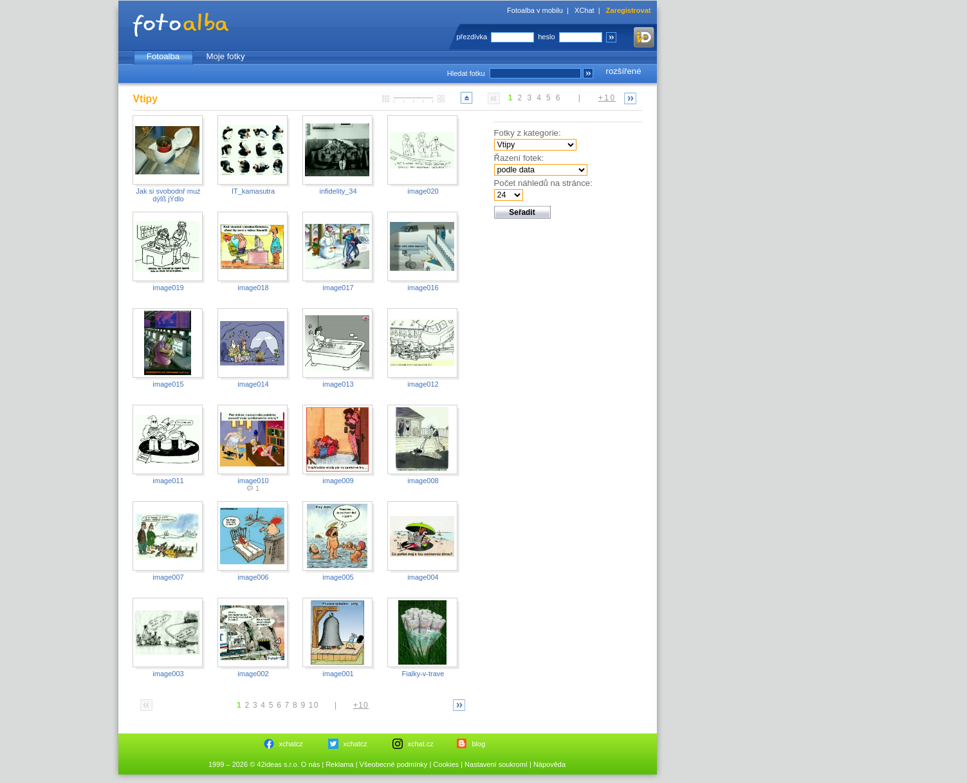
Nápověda (549, 764)
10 (314, 705)
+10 (607, 97)
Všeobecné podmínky (394, 764)
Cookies (446, 764)
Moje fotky (225, 56)
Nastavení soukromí (496, 764)
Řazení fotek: (519, 158)
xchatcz (291, 744)
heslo (546, 37)
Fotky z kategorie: (527, 133)
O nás (310, 764)
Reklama (339, 764)
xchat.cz (421, 744)
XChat (584, 10)
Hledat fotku (466, 73)
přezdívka (472, 37)
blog (479, 744)
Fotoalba (163, 56)
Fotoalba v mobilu (535, 10)
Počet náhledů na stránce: (543, 183)
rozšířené (623, 71)
